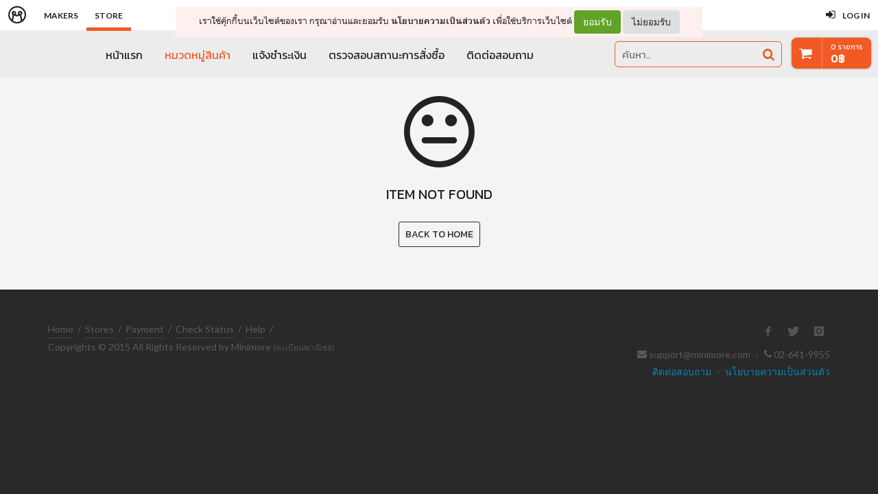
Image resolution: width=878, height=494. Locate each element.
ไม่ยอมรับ (651, 21)
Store (109, 15)
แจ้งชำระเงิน (279, 55)
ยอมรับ (597, 21)
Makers (61, 15)
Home (60, 329)
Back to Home (439, 234)
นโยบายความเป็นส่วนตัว (440, 21)
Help (255, 329)
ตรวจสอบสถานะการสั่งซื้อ (386, 55)
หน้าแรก (124, 55)
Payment (145, 329)
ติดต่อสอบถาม (500, 55)
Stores (99, 329)
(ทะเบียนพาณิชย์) (304, 347)
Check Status (205, 329)
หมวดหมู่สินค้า (197, 55)
